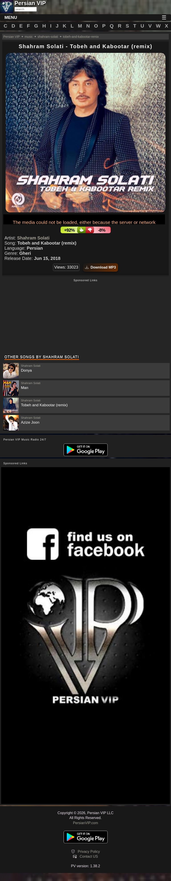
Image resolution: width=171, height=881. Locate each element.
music (28, 36)
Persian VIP (11, 36)
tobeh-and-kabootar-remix (81, 36)
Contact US (89, 856)
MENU (10, 17)
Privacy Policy (89, 851)
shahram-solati (48, 36)
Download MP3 (100, 267)
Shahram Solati (33, 237)
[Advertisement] (85, 317)
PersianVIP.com (85, 823)
